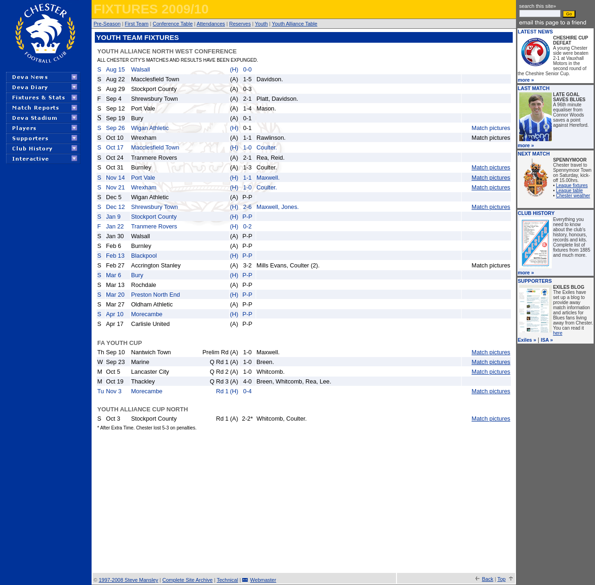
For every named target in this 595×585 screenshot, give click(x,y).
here (557, 333)
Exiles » (527, 340)
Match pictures (490, 127)
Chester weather (573, 195)
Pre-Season (106, 23)
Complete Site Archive (187, 580)
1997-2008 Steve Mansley (128, 580)
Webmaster (263, 580)
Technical (227, 580)
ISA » (547, 340)
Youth (261, 23)
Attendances (211, 23)
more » (526, 80)
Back (487, 579)
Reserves (240, 23)
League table (569, 190)
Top (501, 579)
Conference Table (172, 23)
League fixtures (572, 185)
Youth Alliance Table (294, 23)
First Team (136, 23)
